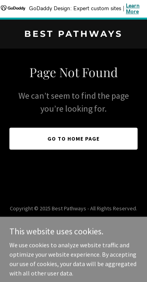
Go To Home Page (73, 138)
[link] (73, 34)
